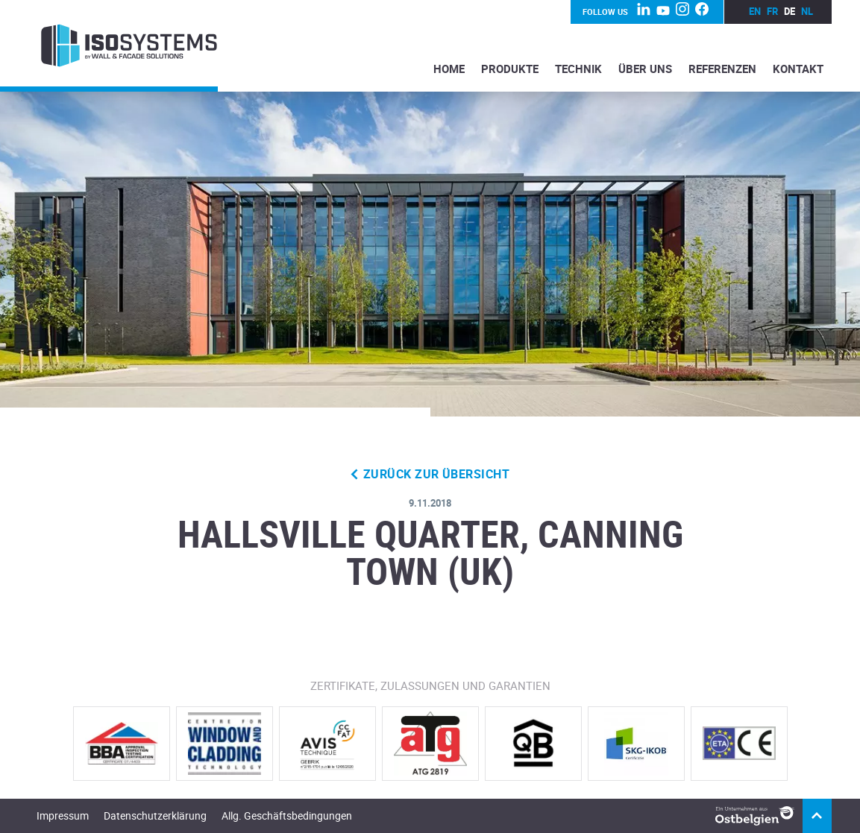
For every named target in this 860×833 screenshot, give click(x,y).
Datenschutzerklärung (155, 815)
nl (807, 11)
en (755, 11)
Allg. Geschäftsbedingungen (287, 815)
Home (449, 68)
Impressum (63, 815)
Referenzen (722, 68)
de (789, 11)
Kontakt (798, 68)
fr (772, 11)
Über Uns (645, 68)
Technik (578, 68)
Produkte (510, 68)
